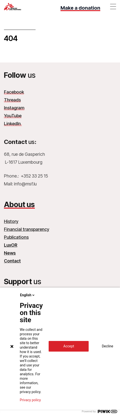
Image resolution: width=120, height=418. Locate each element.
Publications (16, 237)
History (11, 221)
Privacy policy (30, 400)
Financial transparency (26, 229)
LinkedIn (13, 123)
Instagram (14, 107)
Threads (12, 99)
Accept (68, 346)
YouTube (12, 115)
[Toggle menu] (113, 6)
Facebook (14, 92)
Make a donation (80, 8)
